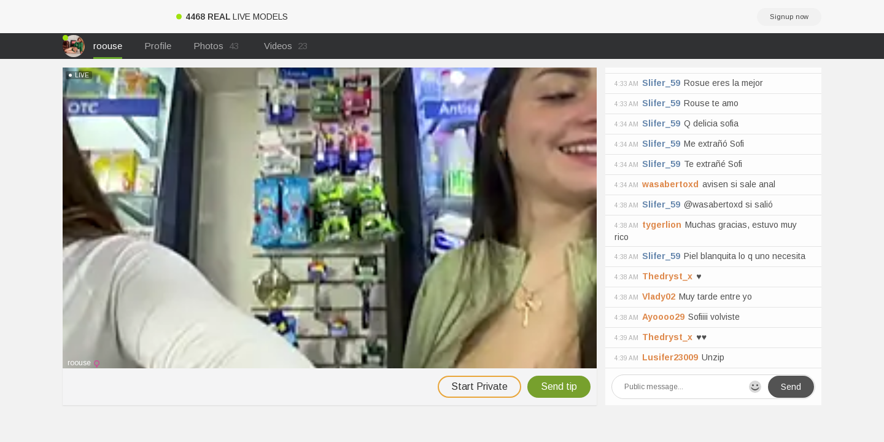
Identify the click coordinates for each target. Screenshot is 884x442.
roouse (107, 46)
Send (791, 387)
